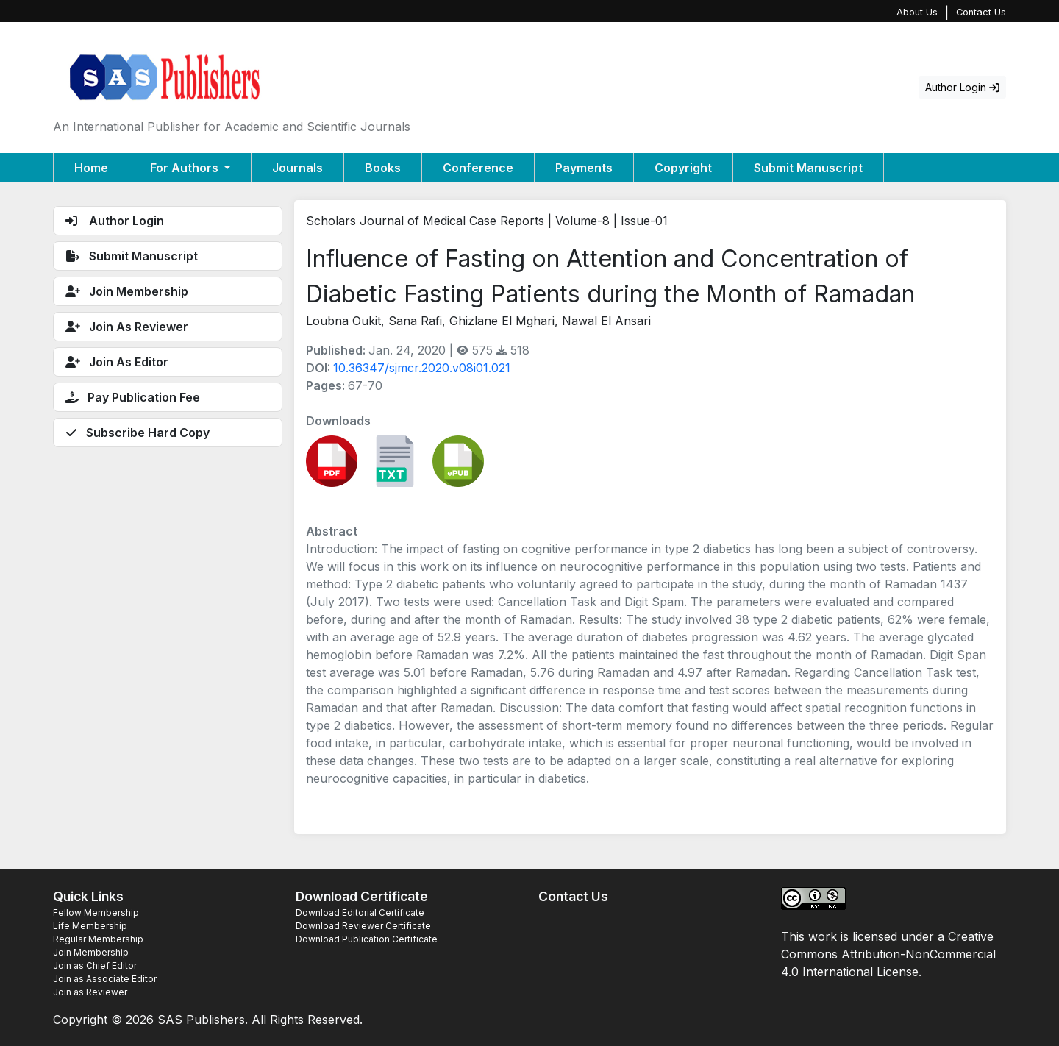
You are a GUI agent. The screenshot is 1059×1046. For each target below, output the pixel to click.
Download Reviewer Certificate (363, 925)
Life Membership (90, 925)
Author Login (962, 87)
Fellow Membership (96, 912)
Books (383, 167)
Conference (478, 167)
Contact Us (981, 12)
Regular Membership (98, 938)
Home (91, 167)
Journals (297, 167)
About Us (917, 12)
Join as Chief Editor (95, 965)
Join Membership (91, 952)
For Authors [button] (185, 167)
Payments (584, 167)
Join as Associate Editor (105, 978)
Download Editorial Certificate (360, 912)
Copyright (683, 167)
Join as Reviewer (90, 991)
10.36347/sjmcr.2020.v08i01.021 (421, 367)
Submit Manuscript (808, 167)
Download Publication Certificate (367, 938)
